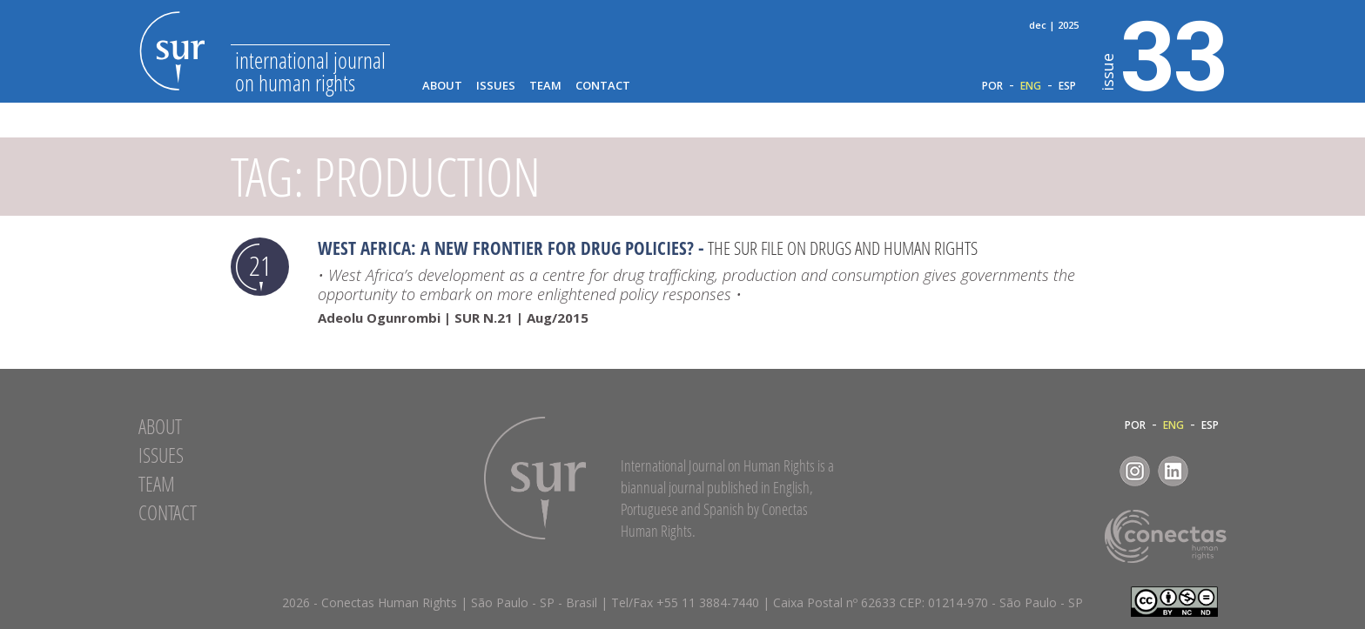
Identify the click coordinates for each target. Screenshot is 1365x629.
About (442, 85)
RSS (1211, 471)
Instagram (1135, 471)
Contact (602, 85)
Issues (495, 85)
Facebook (1096, 471)
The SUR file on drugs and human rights (843, 248)
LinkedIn (1173, 471)
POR (992, 86)
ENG (1030, 86)
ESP (1067, 86)
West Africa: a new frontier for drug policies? (506, 248)
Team (545, 85)
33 (1164, 53)
